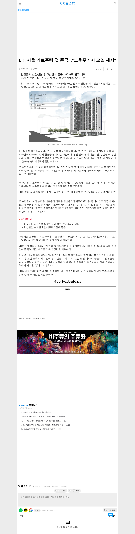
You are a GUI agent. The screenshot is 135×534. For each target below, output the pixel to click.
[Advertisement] (67, 378)
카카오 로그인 (26, 510)
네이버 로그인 (21, 510)
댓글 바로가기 (110, 515)
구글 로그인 (31, 510)
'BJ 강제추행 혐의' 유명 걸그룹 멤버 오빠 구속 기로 (41, 429)
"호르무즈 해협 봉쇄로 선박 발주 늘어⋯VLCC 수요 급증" (43, 416)
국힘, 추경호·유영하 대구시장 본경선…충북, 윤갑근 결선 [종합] (45, 425)
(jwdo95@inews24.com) (36, 318)
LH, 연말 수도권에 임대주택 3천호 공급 (45, 227)
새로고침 (39, 405)
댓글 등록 (111, 510)
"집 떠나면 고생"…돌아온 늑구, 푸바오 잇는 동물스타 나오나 (44, 421)
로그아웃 (37, 510)
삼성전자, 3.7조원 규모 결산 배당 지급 (36, 412)
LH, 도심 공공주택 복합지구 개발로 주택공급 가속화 (51, 224)
